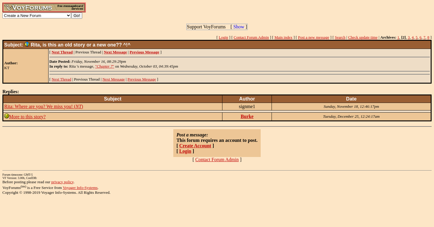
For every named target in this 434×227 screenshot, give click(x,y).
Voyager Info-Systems (80, 187)
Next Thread (61, 79)
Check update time (362, 37)
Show (238, 26)
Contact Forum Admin (251, 37)
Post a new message (313, 37)
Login (223, 37)
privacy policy (62, 182)
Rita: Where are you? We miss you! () (43, 106)
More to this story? (27, 116)
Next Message (113, 79)
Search (340, 37)
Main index (284, 37)
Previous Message (141, 79)
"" (104, 66)
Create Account (195, 145)
